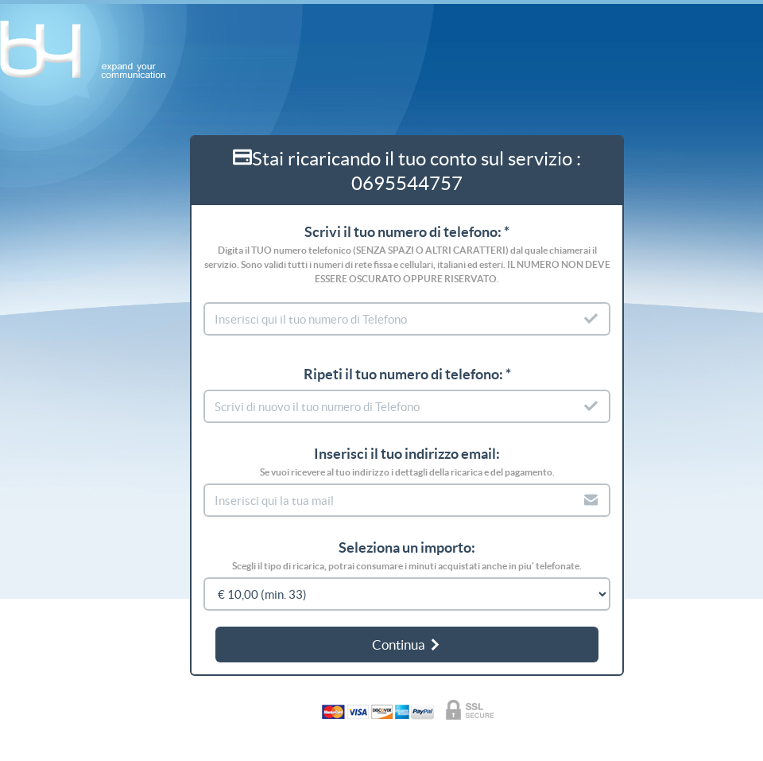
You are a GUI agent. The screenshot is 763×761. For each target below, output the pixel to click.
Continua (407, 644)
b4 (91, 50)
